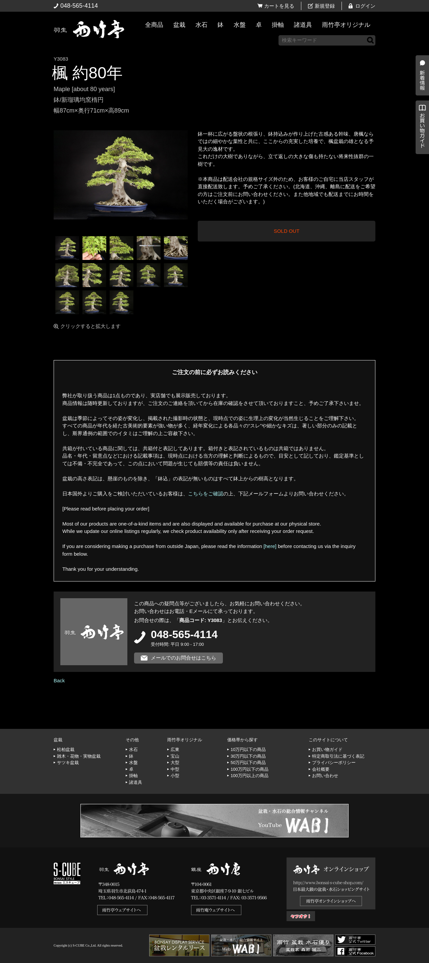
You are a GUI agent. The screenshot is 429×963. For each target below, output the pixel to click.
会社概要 (320, 769)
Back (59, 680)
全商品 (154, 24)
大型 (175, 762)
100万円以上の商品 (249, 775)
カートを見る (279, 6)
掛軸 (278, 24)
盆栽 (179, 24)
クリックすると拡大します (90, 326)
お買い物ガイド (421, 170)
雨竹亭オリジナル (346, 24)
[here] (269, 546)
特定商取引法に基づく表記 (338, 756)
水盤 (240, 24)
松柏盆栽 (65, 749)
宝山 (175, 756)
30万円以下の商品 (248, 756)
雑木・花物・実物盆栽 (79, 756)
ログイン (365, 6)
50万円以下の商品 (248, 762)
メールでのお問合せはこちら (183, 658)
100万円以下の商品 (249, 769)
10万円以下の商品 (248, 749)
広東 (175, 749)
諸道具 (303, 24)
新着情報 (421, 118)
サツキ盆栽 (68, 762)
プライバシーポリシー (334, 762)
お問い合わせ (325, 775)
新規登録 (325, 6)
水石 (201, 24)
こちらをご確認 (205, 493)
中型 (175, 769)
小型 (175, 775)
